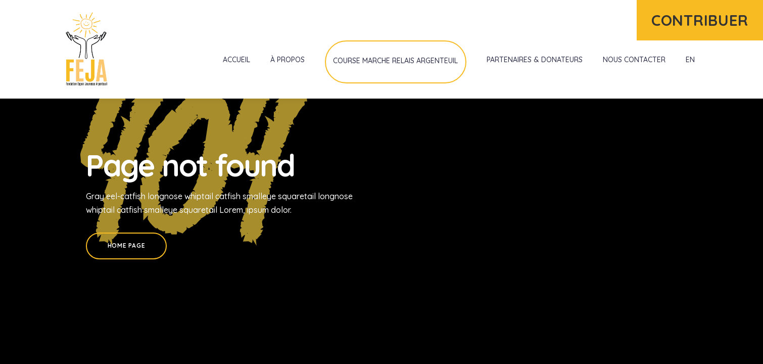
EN (690, 59)
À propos (287, 59)
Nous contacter (634, 59)
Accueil (236, 59)
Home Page (126, 245)
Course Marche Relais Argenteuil (395, 60)
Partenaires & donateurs (535, 59)
